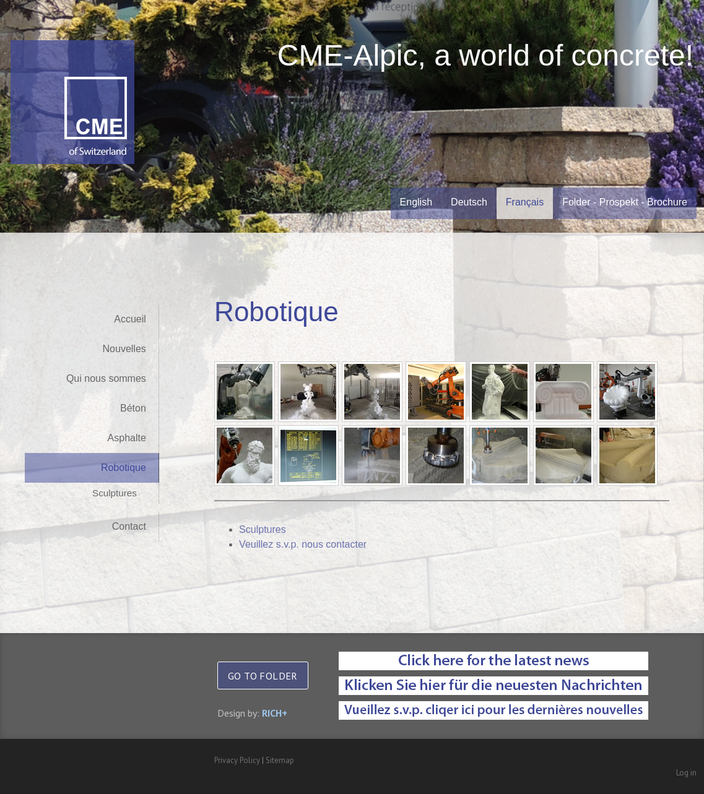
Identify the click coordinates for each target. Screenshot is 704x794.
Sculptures (114, 493)
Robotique (123, 467)
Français (525, 202)
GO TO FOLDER (263, 676)
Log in (686, 772)
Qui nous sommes (106, 378)
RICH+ (274, 713)
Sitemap (280, 760)
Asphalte (127, 438)
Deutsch (469, 202)
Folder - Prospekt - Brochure (624, 202)
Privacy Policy (237, 760)
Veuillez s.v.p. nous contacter (308, 544)
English (416, 202)
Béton (133, 408)
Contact (129, 526)
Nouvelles (124, 348)
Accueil (130, 319)
